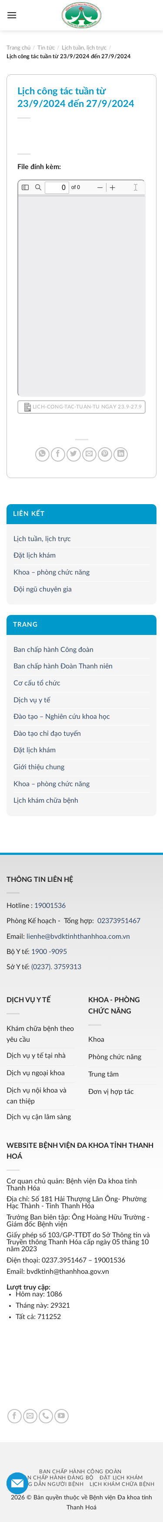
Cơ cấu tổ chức (36, 683)
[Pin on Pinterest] (105, 454)
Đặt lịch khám (34, 555)
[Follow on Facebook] (14, 1416)
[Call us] (46, 1416)
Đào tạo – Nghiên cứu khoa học (61, 716)
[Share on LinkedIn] (120, 454)
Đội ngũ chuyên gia (42, 588)
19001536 (50, 905)
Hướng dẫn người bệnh (46, 1484)
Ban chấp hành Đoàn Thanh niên (63, 666)
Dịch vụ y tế (31, 699)
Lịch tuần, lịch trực (42, 538)
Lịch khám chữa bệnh (45, 800)
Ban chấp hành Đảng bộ (57, 1477)
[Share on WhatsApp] (42, 454)
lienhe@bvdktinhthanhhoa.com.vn (78, 936)
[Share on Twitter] (74, 454)
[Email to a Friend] (89, 454)
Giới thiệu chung (38, 767)
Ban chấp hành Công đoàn (53, 649)
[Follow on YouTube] (61, 1416)
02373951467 (118, 920)
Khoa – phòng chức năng (51, 572)
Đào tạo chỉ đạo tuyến (47, 733)
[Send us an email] (30, 1416)
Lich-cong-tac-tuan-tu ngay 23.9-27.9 (83, 407)
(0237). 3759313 (56, 967)
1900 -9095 (49, 951)
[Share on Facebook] (58, 454)
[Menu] (12, 15)
